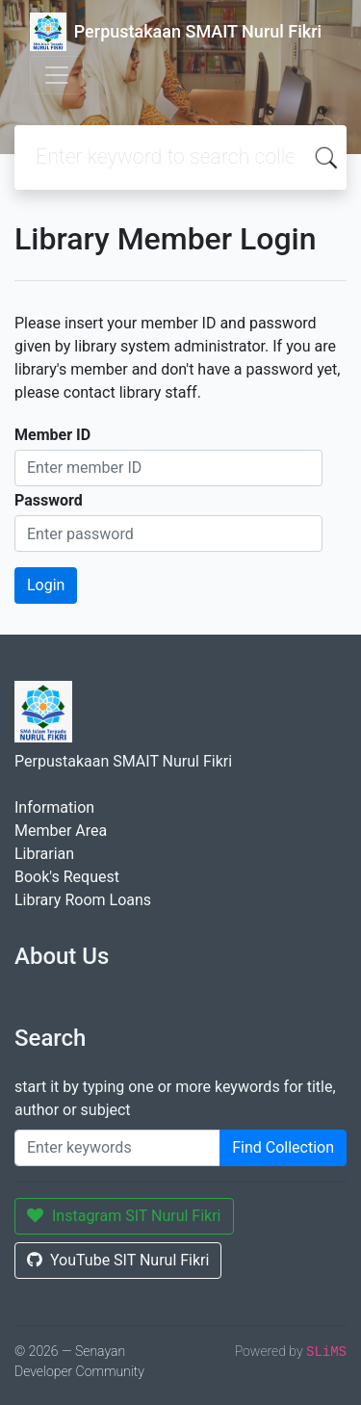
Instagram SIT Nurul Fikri (124, 1216)
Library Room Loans (82, 900)
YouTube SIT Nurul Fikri (118, 1260)
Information (54, 807)
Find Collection (283, 1147)
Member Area (60, 830)
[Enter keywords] (117, 1148)
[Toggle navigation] (57, 75)
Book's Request (66, 877)
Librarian (44, 854)
